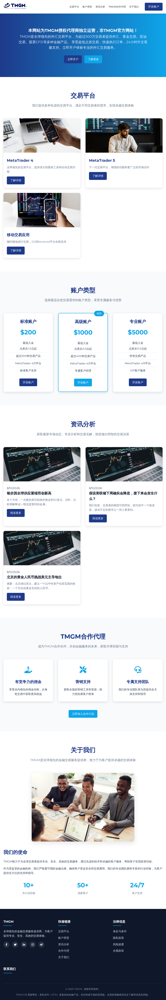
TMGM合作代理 (117, 6)
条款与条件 (120, 931)
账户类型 (87, 6)
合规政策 (118, 950)
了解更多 (93, 59)
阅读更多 (15, 512)
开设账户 (153, 6)
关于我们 (134, 6)
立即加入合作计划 (83, 713)
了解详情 (15, 180)
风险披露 (118, 944)
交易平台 (74, 6)
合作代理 (63, 950)
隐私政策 (118, 937)
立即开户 (72, 59)
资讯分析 (100, 6)
